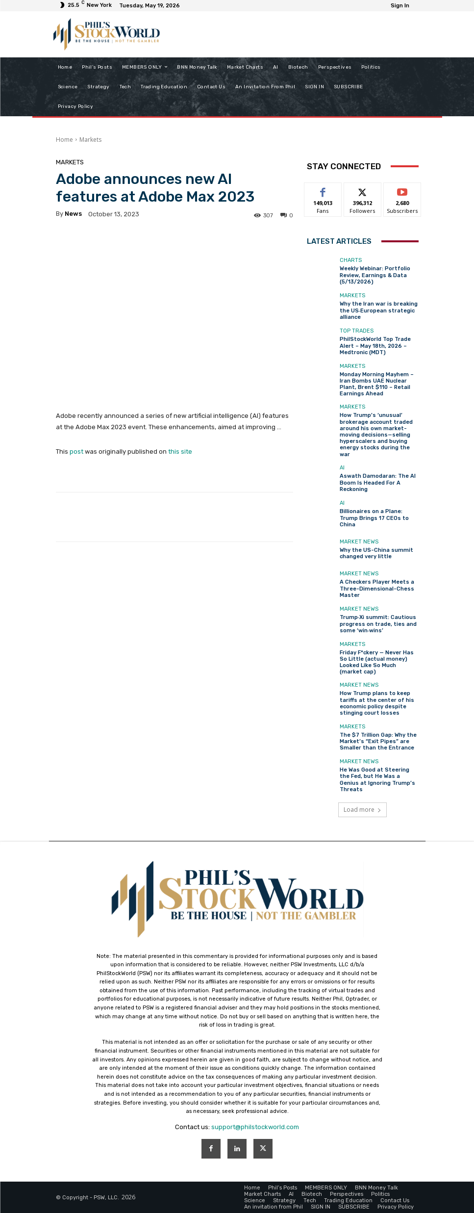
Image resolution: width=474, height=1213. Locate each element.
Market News (359, 541)
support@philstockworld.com (255, 1127)
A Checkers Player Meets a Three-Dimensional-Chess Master (377, 588)
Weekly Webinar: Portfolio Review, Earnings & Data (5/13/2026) (375, 274)
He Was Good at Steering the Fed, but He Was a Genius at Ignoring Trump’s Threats (377, 780)
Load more (362, 809)
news (73, 213)
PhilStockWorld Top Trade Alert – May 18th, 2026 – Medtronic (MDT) (375, 345)
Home (64, 139)
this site (180, 451)
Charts (351, 260)
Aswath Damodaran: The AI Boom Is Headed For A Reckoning (378, 482)
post (76, 451)
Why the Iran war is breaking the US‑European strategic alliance (379, 310)
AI (342, 467)
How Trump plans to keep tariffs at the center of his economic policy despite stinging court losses (377, 703)
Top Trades (357, 331)
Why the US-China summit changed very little (376, 553)
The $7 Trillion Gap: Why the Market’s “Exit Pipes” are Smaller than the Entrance (378, 741)
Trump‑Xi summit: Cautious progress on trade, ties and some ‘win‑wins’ (378, 623)
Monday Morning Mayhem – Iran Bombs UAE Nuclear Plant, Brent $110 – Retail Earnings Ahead (377, 384)
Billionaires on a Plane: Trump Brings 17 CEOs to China (374, 517)
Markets (90, 139)
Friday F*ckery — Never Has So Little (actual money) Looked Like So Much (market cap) (377, 662)
